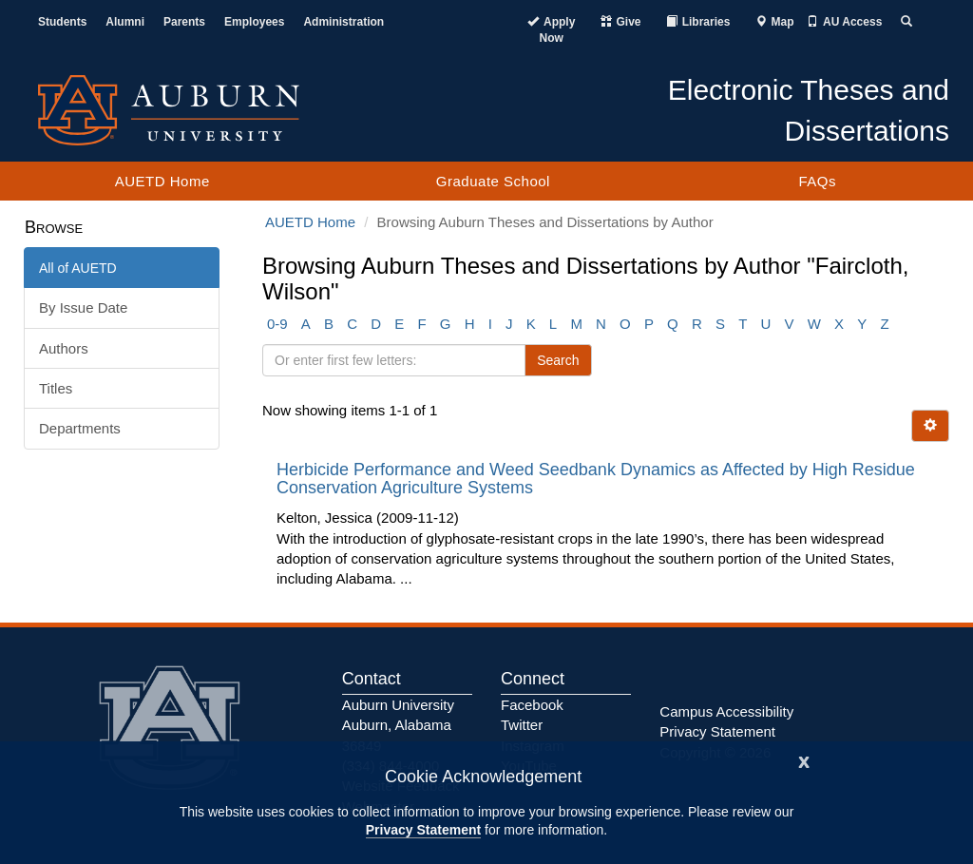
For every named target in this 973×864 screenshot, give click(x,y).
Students (62, 22)
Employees (254, 22)
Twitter (522, 725)
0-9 (277, 324)
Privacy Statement (423, 829)
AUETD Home (162, 181)
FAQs (817, 181)
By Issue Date (83, 307)
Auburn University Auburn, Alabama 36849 (398, 725)
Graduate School (493, 181)
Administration (343, 22)
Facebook (532, 705)
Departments (80, 428)
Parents (184, 22)
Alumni (124, 22)
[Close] (804, 760)
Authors (63, 348)
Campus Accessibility (726, 711)
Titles (55, 388)
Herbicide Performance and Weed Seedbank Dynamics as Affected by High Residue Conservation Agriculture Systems (596, 479)
